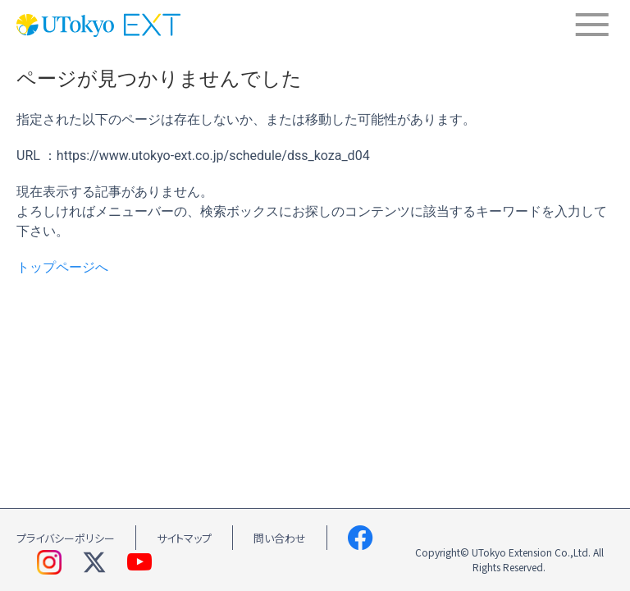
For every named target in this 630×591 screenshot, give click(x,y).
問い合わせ (279, 538)
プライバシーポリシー (65, 538)
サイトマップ (184, 538)
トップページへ (62, 267)
